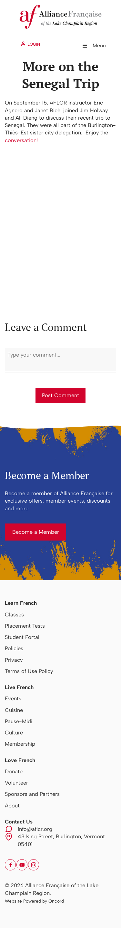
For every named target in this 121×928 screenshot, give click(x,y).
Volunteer (16, 782)
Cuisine (14, 710)
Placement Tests (25, 626)
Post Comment (60, 395)
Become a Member (28, 527)
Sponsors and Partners (32, 794)
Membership (20, 744)
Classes (14, 614)
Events (13, 698)
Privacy (14, 660)
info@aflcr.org (35, 829)
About (12, 805)
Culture (14, 732)
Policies (14, 648)
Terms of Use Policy (29, 671)
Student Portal (22, 637)
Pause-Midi (18, 721)
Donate (14, 771)
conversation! (21, 140)
